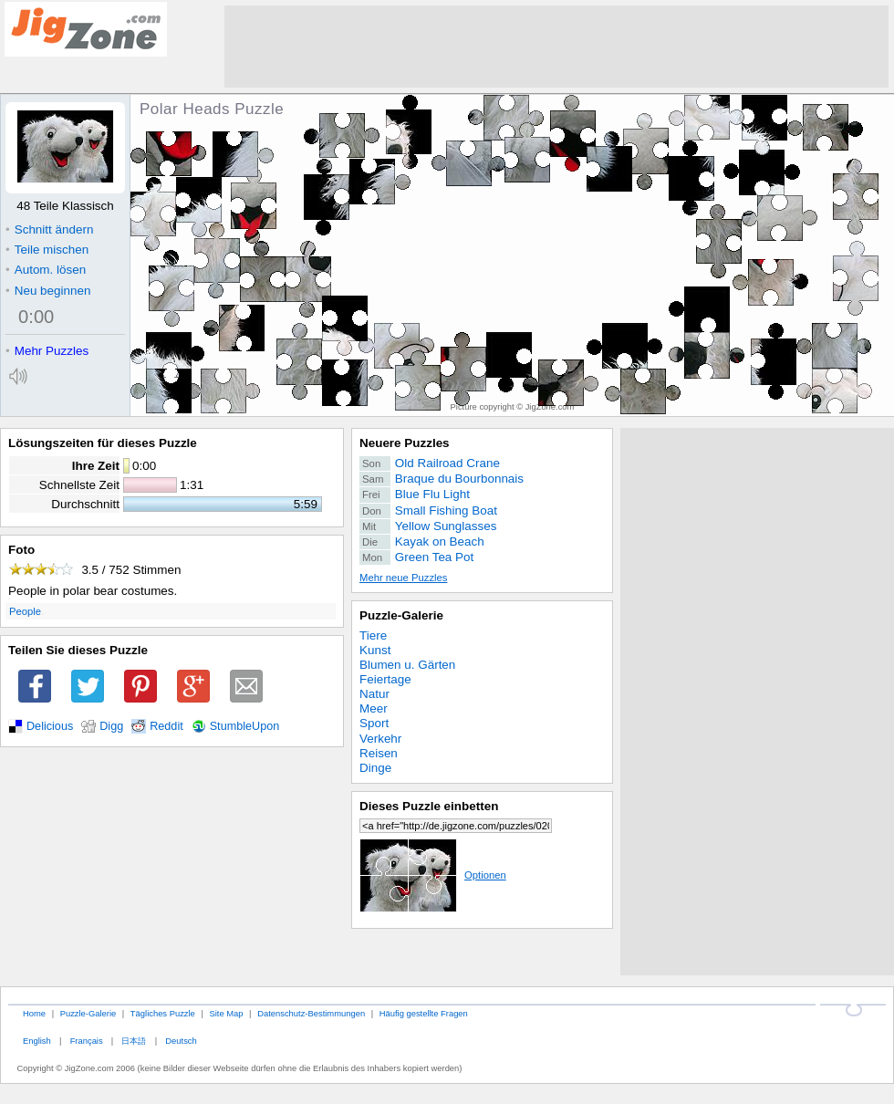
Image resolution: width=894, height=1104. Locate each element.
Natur (374, 694)
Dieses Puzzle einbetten (428, 806)
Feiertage (385, 679)
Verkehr (380, 738)
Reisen (378, 753)
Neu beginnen (47, 290)
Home (34, 1013)
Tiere (373, 635)
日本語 (133, 1041)
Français (86, 1041)
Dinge (375, 768)
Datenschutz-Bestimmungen (311, 1013)
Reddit (166, 726)
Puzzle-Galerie (401, 615)
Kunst (374, 650)
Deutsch (180, 1041)
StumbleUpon (245, 726)
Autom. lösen (45, 269)
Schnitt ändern (49, 229)
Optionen (432, 875)
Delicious (49, 726)
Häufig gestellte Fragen (423, 1013)
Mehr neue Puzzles (403, 577)
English (37, 1041)
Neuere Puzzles (404, 443)
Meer (373, 708)
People (25, 611)
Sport (374, 723)
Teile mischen (46, 249)
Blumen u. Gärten (407, 665)
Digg (111, 726)
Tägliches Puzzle (162, 1013)
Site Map (226, 1013)
